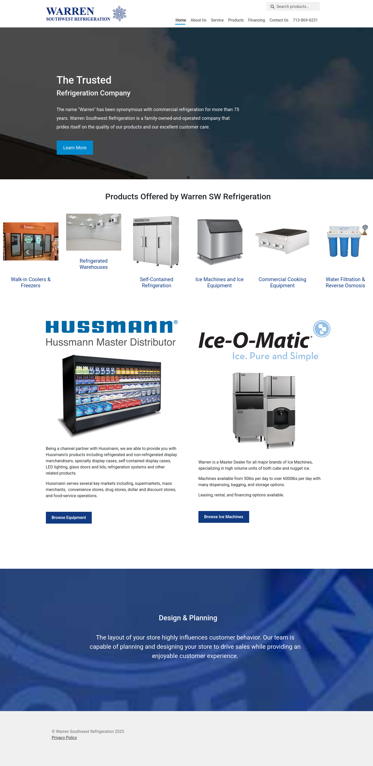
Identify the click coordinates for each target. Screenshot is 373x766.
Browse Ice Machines (223, 516)
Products (236, 20)
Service (217, 20)
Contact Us (278, 20)
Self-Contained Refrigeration (156, 282)
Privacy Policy (64, 737)
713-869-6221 (305, 20)
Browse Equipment (69, 517)
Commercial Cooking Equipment (282, 282)
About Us (198, 20)
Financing (256, 20)
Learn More (74, 147)
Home (181, 20)
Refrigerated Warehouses (93, 264)
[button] (188, 177)
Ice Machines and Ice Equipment (219, 282)
